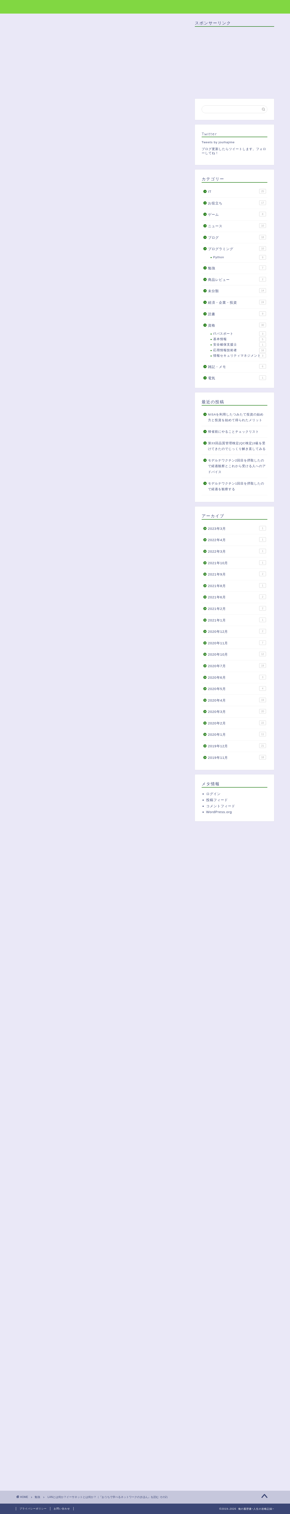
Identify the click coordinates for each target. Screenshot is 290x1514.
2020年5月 (237, 688)
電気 (237, 377)
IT (237, 191)
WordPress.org (219, 812)
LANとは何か (57, 370)
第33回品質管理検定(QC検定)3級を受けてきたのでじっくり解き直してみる (237, 446)
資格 (237, 325)
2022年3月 (237, 551)
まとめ (52, 391)
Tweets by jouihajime (218, 142)
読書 (237, 313)
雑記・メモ (237, 366)
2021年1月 (237, 620)
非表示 (109, 354)
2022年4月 (237, 539)
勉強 (27, 29)
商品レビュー (237, 279)
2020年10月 (237, 654)
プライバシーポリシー (33, 1508)
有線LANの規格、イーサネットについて (79, 377)
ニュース (237, 225)
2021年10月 (237, 562)
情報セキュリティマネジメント (239, 355)
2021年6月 (237, 597)
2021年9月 (237, 574)
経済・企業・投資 (237, 302)
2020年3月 (237, 711)
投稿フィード (217, 800)
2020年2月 (237, 723)
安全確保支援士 (239, 344)
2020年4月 (237, 700)
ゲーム (237, 214)
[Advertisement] (102, 298)
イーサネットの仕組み (65, 384)
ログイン (213, 794)
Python (239, 257)
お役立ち (237, 203)
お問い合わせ (62, 1508)
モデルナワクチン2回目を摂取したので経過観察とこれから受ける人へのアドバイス (237, 466)
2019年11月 (237, 757)
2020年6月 (237, 677)
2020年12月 (237, 631)
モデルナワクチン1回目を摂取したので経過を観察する (236, 486)
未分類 (237, 290)
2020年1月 (237, 734)
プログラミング (237, 248)
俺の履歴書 (28, 6)
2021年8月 (237, 585)
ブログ (237, 237)
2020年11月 (237, 642)
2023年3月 (237, 528)
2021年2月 (237, 608)
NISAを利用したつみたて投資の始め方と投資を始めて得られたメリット (236, 417)
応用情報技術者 (239, 350)
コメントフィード (220, 806)
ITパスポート (239, 334)
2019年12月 (237, 745)
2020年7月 (237, 665)
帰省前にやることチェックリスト (233, 431)
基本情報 (239, 339)
